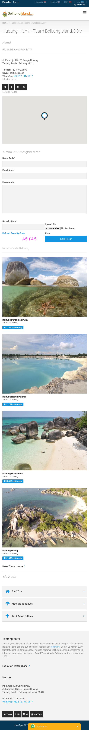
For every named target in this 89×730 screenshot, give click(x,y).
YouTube (37, 714)
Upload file (50, 224)
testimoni (55, 647)
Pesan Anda (8, 182)
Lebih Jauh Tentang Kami (14, 666)
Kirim (47, 233)
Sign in (16, 2)
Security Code (9, 221)
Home (4, 23)
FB (18, 714)
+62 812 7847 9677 (23, 76)
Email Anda (8, 170)
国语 (68, 2)
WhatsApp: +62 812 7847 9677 (17, 701)
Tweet (9, 714)
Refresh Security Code (13, 233)
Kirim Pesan (66, 239)
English (55, 2)
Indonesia (40, 2)
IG (26, 714)
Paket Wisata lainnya (12, 566)
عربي (80, 2)
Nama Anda (8, 158)
